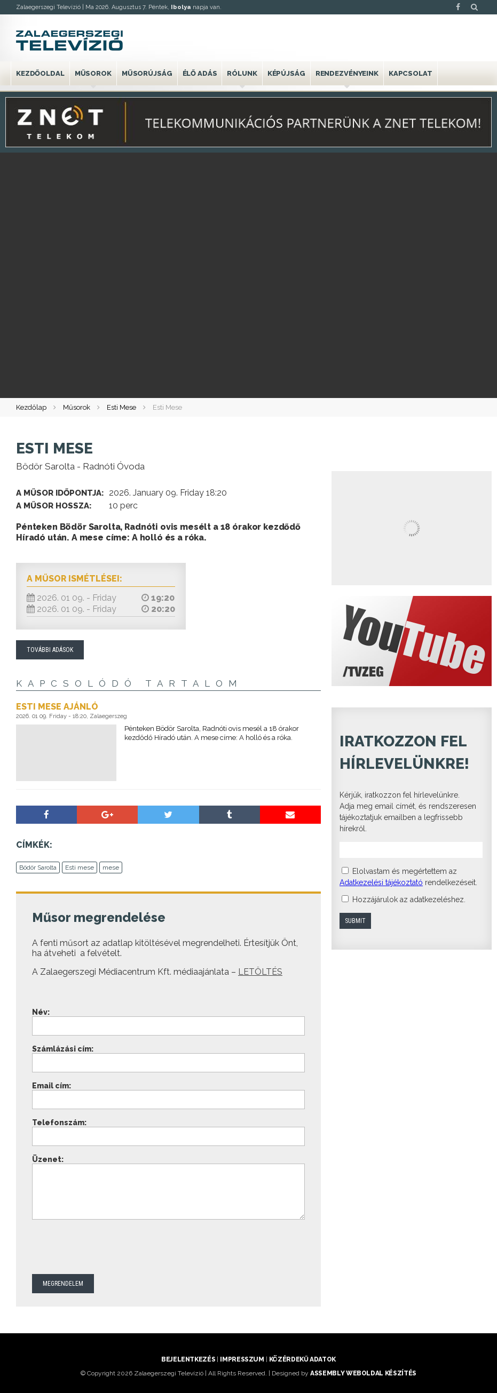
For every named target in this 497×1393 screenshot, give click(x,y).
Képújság (286, 73)
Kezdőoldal (40, 73)
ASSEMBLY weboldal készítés (363, 1373)
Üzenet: (48, 1159)
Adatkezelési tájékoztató (381, 882)
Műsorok (93, 73)
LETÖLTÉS (260, 972)
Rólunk (242, 73)
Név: (41, 1012)
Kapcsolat (410, 73)
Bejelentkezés (188, 1359)
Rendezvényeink (346, 73)
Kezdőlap (31, 407)
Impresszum (242, 1359)
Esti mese (79, 867)
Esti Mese (121, 407)
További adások (50, 650)
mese (110, 867)
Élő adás (200, 73)
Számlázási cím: (62, 1049)
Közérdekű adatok (302, 1359)
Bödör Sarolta (38, 867)
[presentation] (113, 1248)
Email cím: (51, 1085)
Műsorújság (147, 73)
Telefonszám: (59, 1122)
